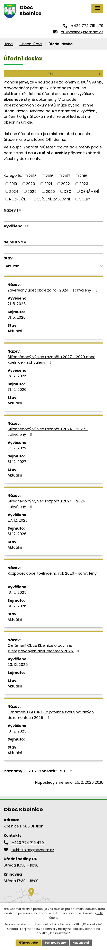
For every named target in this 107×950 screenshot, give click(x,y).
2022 (65, 183)
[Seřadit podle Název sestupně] (20, 211)
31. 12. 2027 (17, 461)
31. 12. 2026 (17, 389)
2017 (66, 175)
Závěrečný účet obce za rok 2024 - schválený (53, 290)
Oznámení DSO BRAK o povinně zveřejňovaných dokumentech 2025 (51, 714)
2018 (83, 175)
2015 (33, 175)
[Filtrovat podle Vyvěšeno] (53, 234)
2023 (83, 183)
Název (11, 210)
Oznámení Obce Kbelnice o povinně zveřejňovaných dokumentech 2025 (44, 648)
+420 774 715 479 (87, 25)
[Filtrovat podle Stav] (53, 266)
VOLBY (84, 199)
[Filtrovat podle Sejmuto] (53, 249)
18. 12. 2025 (17, 375)
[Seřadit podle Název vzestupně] (20, 209)
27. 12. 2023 (18, 520)
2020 (30, 183)
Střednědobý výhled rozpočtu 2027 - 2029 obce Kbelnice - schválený (51, 359)
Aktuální (15, 330)
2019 (13, 183)
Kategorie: (13, 175)
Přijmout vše (28, 943)
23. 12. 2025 (18, 664)
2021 (48, 183)
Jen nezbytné (55, 943)
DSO (67, 191)
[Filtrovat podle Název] (53, 218)
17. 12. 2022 (17, 448)
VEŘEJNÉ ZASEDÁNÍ (53, 199)
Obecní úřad (30, 44)
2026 (50, 191)
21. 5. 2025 (17, 303)
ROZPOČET (18, 199)
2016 (49, 175)
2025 (32, 191)
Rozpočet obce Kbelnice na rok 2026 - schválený (52, 576)
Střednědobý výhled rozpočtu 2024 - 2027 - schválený (48, 431)
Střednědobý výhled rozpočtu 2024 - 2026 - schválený (48, 504)
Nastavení (80, 943)
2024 (13, 191)
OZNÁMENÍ (90, 191)
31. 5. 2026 (17, 317)
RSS (74, 73)
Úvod (8, 44)
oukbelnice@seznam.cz (82, 32)
